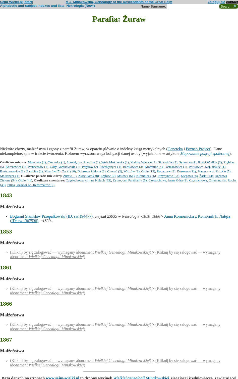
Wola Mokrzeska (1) (115, 162)
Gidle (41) (25, 180)
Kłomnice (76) (146, 176)
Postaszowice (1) (175, 167)
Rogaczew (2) (166, 171)
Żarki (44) (206, 176)
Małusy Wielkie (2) (144, 162)
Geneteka (175, 149)
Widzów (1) (132, 171)
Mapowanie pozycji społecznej (204, 153)
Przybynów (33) (168, 176)
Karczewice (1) (16, 167)
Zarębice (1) (34, 171)
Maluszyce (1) (9, 176)
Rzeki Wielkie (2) (210, 162)
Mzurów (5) (52, 171)
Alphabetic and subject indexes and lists (32, 6)
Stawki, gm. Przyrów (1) (83, 162)
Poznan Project (198, 149)
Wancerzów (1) (38, 167)
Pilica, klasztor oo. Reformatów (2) (30, 185)
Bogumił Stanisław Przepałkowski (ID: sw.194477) (51, 216)
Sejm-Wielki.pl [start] (16, 2)
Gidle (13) (148, 171)
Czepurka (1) (56, 162)
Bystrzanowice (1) (12, 171)
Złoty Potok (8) (88, 176)
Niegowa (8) (189, 176)
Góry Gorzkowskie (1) (65, 167)
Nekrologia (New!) (80, 6)
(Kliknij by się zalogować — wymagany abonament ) (80, 252)
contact (232, 2)
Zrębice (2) (108, 176)
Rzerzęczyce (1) (110, 167)
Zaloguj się (216, 2)
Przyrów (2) (90, 167)
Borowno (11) (186, 171)
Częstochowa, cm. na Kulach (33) (88, 180)
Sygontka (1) (187, 162)
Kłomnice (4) (153, 167)
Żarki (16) (69, 171)
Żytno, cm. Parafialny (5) (130, 180)
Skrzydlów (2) (167, 162)
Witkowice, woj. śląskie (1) (207, 167)
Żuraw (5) (70, 176)
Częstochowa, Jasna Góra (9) (167, 180)
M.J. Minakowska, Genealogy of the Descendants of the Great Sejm (119, 2)
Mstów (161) (126, 176)
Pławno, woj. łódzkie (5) (214, 171)
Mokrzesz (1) (37, 162)
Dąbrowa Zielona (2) (92, 171)
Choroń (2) (114, 171)
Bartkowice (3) (133, 167)
